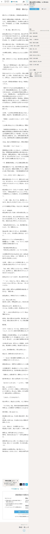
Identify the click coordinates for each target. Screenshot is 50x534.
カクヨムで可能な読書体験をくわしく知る (24, 516)
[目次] (27, 1)
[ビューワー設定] (23, 1)
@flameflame (32, 4)
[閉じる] (17, 480)
